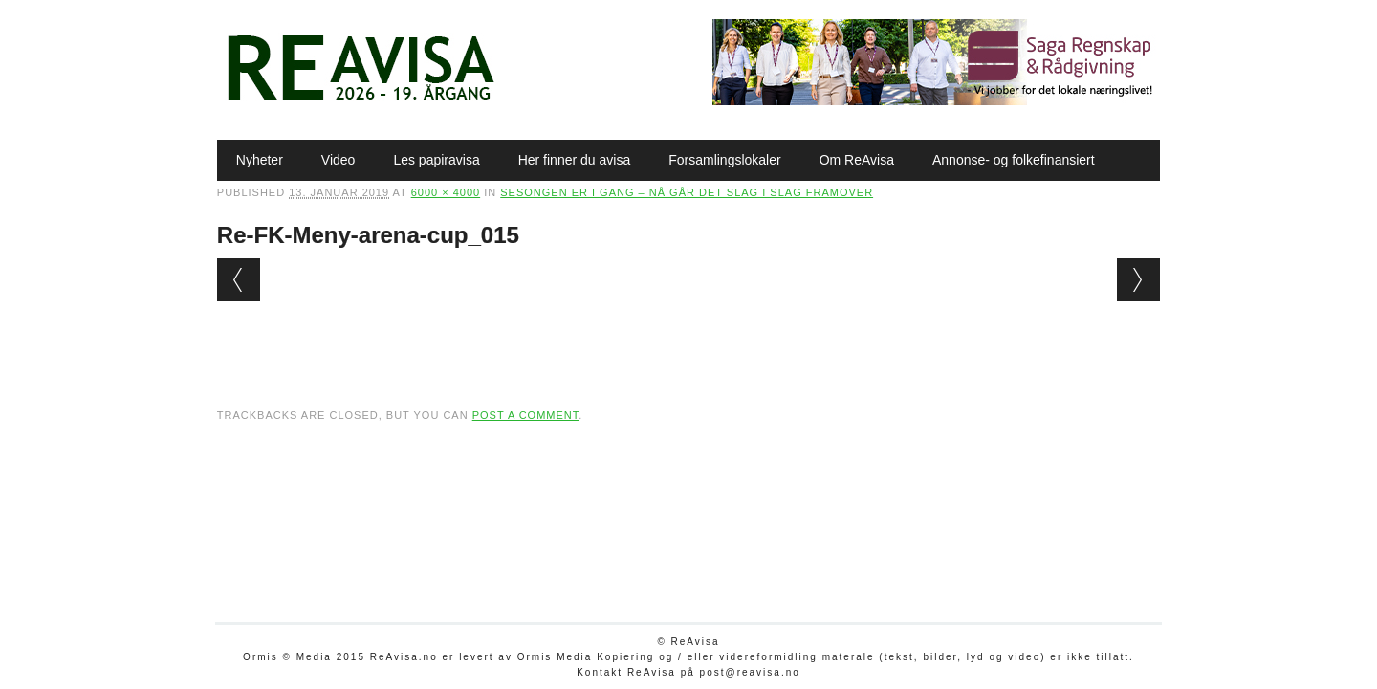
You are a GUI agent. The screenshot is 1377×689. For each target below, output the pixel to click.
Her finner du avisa (574, 159)
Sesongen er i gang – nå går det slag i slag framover (686, 192)
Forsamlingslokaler (724, 159)
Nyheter (259, 159)
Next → (1138, 279)
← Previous (238, 279)
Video (338, 159)
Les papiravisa (436, 159)
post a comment (525, 415)
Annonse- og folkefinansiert (1013, 159)
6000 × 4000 (445, 192)
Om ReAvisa (857, 159)
